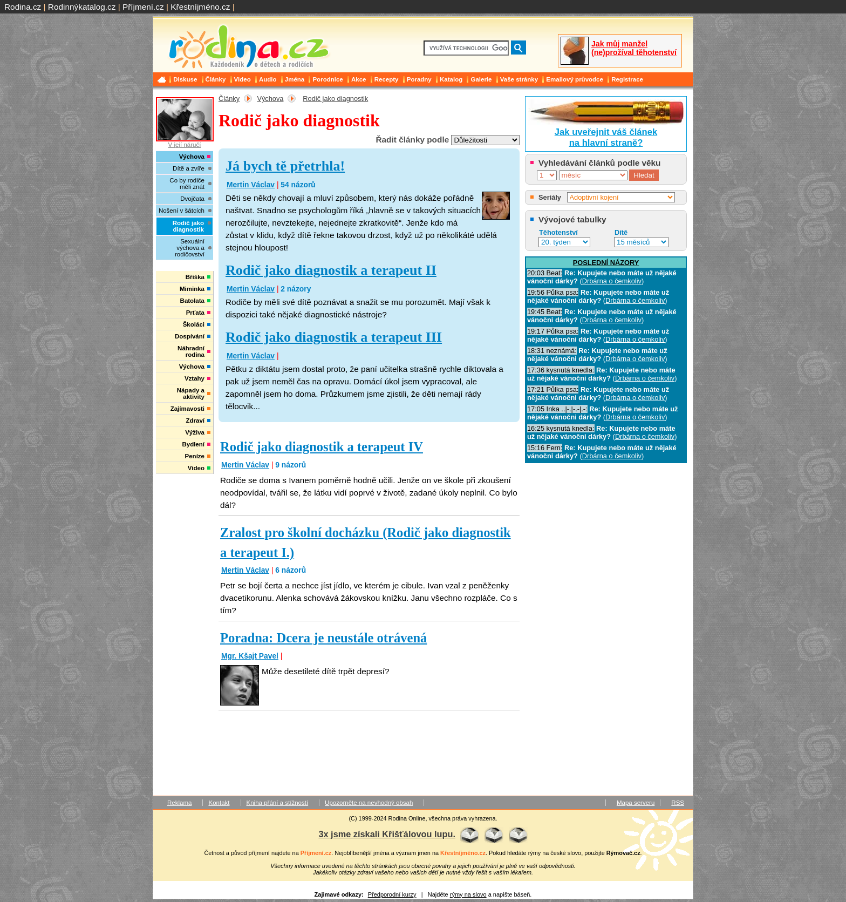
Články (216, 79)
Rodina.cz (22, 6)
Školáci (193, 324)
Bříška (195, 277)
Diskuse (185, 79)
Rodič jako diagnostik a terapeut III (334, 337)
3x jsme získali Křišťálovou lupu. (386, 834)
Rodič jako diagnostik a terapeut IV (321, 446)
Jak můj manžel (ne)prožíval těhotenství (634, 48)
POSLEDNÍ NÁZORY (606, 263)
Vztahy (194, 378)
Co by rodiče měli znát (186, 183)
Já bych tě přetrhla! (285, 166)
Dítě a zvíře (188, 168)
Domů (163, 79)
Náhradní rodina (191, 351)
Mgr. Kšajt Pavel (249, 656)
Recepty (386, 79)
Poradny (419, 79)
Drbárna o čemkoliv (612, 281)
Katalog (451, 79)
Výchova (270, 98)
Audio (268, 79)
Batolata (192, 300)
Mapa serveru (635, 802)
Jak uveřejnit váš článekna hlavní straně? (606, 137)
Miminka (192, 289)
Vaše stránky (519, 79)
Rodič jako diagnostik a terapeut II (331, 270)
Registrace (627, 79)
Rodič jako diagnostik (335, 98)
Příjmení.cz (143, 6)
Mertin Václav (251, 184)
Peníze (194, 456)
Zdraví (195, 420)
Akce (358, 79)
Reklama (179, 802)
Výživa (194, 432)
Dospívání (189, 336)
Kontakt (218, 802)
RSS (677, 802)
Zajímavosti (187, 408)
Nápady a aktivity (190, 393)
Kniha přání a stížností (278, 802)
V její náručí (184, 122)
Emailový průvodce (574, 79)
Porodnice (327, 79)
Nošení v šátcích (181, 210)
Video (242, 79)
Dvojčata (192, 198)
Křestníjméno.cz (200, 6)
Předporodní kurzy (392, 894)
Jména (295, 79)
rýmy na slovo (468, 894)
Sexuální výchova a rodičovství (189, 247)
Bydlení (193, 444)
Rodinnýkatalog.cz (82, 6)
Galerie (481, 79)
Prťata (195, 312)
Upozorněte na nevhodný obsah (369, 802)
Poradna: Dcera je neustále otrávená (323, 637)
